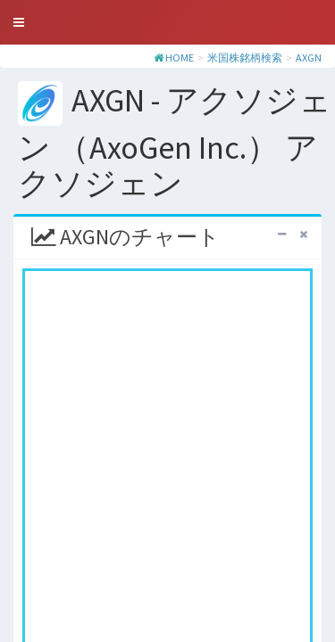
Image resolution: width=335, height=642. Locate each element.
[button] (19, 22)
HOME (179, 57)
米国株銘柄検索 (244, 57)
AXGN (309, 57)
